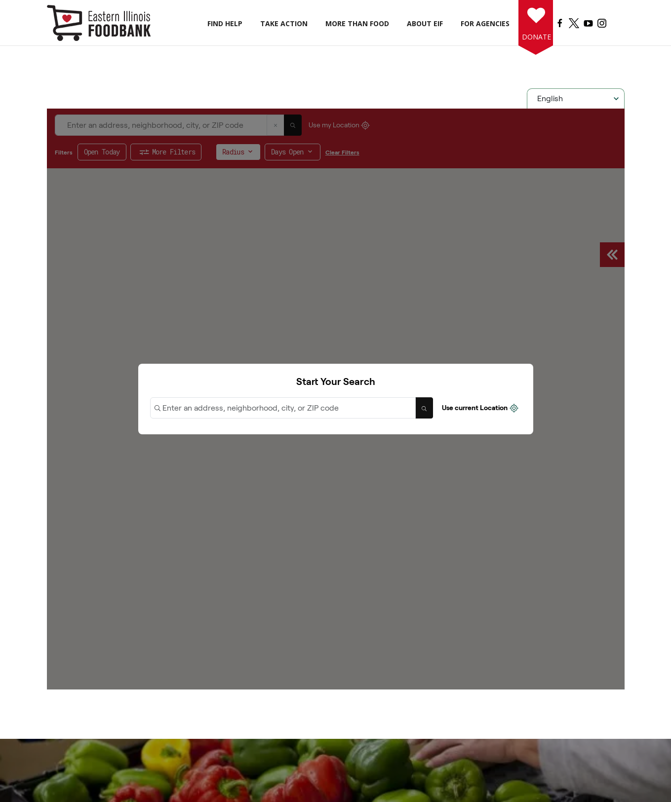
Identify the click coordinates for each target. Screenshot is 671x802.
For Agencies (485, 23)
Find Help (224, 23)
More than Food (357, 23)
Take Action (284, 23)
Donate (535, 36)
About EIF (425, 23)
